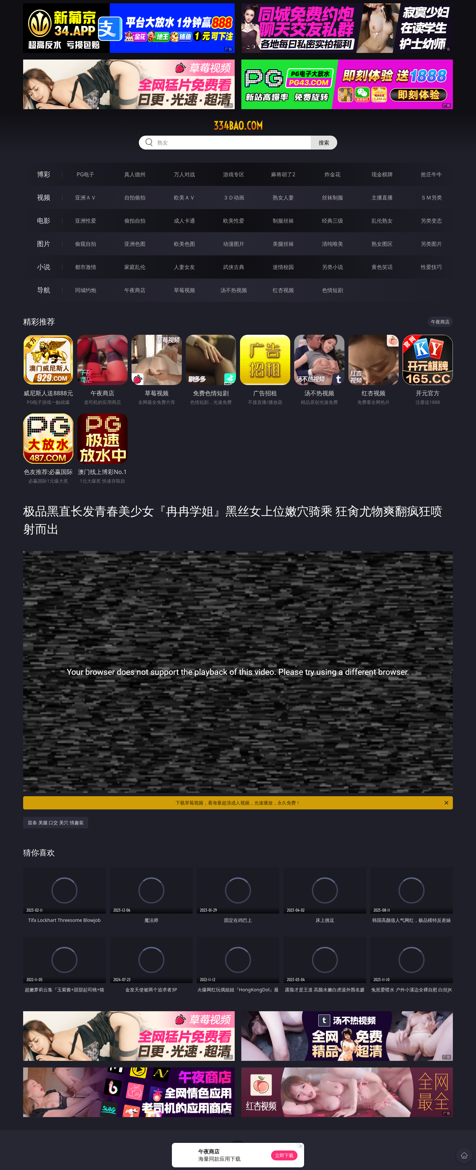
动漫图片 (233, 243)
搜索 (324, 142)
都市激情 (85, 267)
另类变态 (431, 220)
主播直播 (382, 197)
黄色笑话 (382, 267)
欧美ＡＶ (184, 197)
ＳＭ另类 (431, 197)
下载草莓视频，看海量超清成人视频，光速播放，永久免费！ (313, 803)
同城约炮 (85, 290)
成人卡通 (184, 220)
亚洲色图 (134, 243)
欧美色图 (184, 243)
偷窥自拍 (85, 243)
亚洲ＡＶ (85, 197)
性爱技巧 (431, 267)
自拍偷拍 (134, 197)
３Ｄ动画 (233, 197)
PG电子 (85, 174)
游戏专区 (233, 174)
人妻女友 (184, 267)
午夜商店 (134, 290)
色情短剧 (332, 290)
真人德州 (134, 174)
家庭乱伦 (134, 267)
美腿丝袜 (283, 243)
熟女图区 (382, 243)
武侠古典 (233, 267)
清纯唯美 (332, 243)
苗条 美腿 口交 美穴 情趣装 (56, 822)
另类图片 (431, 243)
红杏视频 (283, 290)
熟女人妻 (283, 197)
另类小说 (332, 267)
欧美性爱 (233, 220)
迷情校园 (283, 267)
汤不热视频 (233, 290)
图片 (43, 243)
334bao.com (238, 125)
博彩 (43, 174)
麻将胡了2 (283, 174)
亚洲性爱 (85, 220)
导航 (43, 289)
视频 (43, 197)
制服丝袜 (283, 220)
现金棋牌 (382, 174)
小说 (43, 266)
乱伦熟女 (382, 220)
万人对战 (184, 174)
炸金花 (332, 174)
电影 (43, 220)
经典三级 (332, 220)
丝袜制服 (332, 197)
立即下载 (284, 1155)
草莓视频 (184, 290)
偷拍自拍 (134, 220)
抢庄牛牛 (431, 174)
